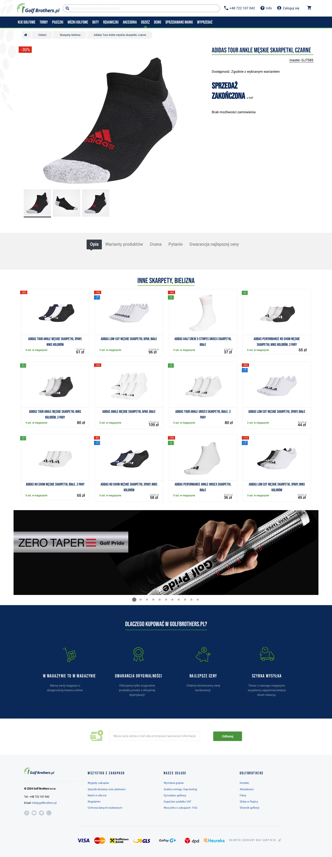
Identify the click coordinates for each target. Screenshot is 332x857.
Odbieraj (227, 736)
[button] (134, 599)
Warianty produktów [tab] (124, 244)
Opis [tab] (94, 244)
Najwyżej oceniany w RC (252, 840)
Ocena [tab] (156, 244)
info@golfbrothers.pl (44, 802)
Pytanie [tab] (175, 244)
